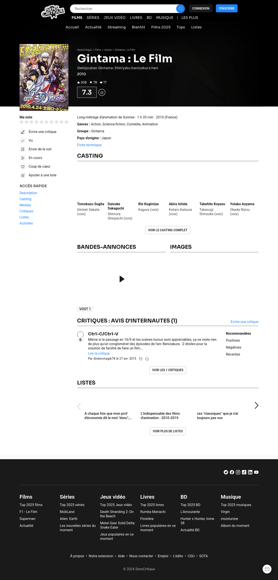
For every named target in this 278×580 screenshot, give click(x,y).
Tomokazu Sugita (90, 204)
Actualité (26, 526)
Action (108, 49)
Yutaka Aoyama (242, 204)
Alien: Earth (68, 519)
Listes (86, 383)
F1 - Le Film (28, 512)
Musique (231, 497)
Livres (147, 497)
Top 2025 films (31, 505)
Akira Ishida (178, 204)
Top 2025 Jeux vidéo (116, 505)
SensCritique (84, 49)
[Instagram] (238, 473)
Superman (27, 519)
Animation (150, 124)
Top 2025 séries (72, 505)
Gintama (97, 131)
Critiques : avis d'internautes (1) (127, 321)
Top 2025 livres (152, 505)
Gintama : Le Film (125, 49)
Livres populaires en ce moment (158, 528)
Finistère (147, 519)
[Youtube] (256, 473)
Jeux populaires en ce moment (117, 536)
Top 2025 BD (190, 505)
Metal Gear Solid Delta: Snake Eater (117, 525)
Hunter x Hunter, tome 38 (197, 521)
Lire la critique (99, 353)
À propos (77, 556)
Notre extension (101, 556)
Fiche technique (89, 145)
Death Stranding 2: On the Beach (117, 514)
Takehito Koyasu (212, 204)
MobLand (67, 512)
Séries (67, 497)
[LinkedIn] (250, 473)
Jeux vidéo (113, 497)
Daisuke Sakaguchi (116, 206)
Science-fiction (114, 124)
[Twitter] (226, 473)
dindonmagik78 (104, 358)
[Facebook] (232, 473)
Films (98, 49)
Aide (121, 556)
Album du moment (235, 526)
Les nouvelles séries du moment (78, 528)
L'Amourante (190, 512)
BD (183, 497)
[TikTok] (244, 473)
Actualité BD (190, 530)
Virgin (225, 512)
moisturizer (229, 519)
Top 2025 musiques (236, 505)
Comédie (133, 124)
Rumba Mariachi (152, 512)
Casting (90, 156)
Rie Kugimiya (148, 204)
